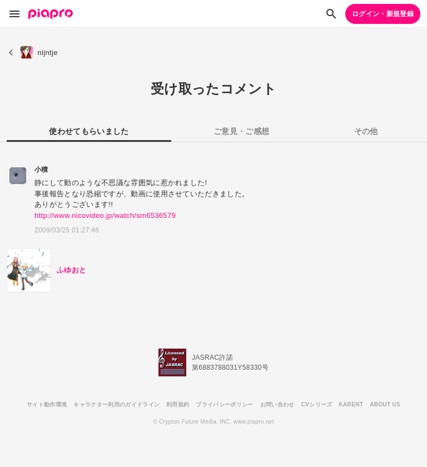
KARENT (351, 404)
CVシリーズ (316, 404)
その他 (366, 131)
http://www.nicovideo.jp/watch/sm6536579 (105, 215)
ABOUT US (385, 404)
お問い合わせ (277, 404)
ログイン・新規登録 (383, 14)
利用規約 (177, 404)
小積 (41, 169)
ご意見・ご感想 (241, 131)
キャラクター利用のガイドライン (116, 404)
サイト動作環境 (47, 404)
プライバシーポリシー (224, 404)
